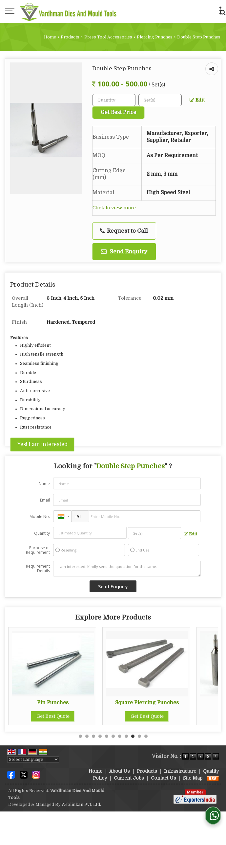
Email (45, 500)
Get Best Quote (82, 716)
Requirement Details (38, 568)
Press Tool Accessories (108, 37)
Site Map (192, 778)
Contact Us (163, 778)
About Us (119, 771)
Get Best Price (118, 112)
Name (44, 483)
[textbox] (160, 100)
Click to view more (114, 207)
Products (70, 37)
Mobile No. (40, 516)
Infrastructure (180, 771)
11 (146, 736)
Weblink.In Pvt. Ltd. (81, 804)
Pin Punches (82, 703)
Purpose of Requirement (38, 550)
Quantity (42, 533)
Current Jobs (129, 778)
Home (50, 37)
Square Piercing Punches (177, 703)
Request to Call (124, 231)
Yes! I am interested (42, 444)
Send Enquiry (124, 251)
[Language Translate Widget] (33, 759)
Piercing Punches (155, 37)
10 (139, 736)
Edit (197, 100)
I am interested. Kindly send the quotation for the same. (127, 568)
